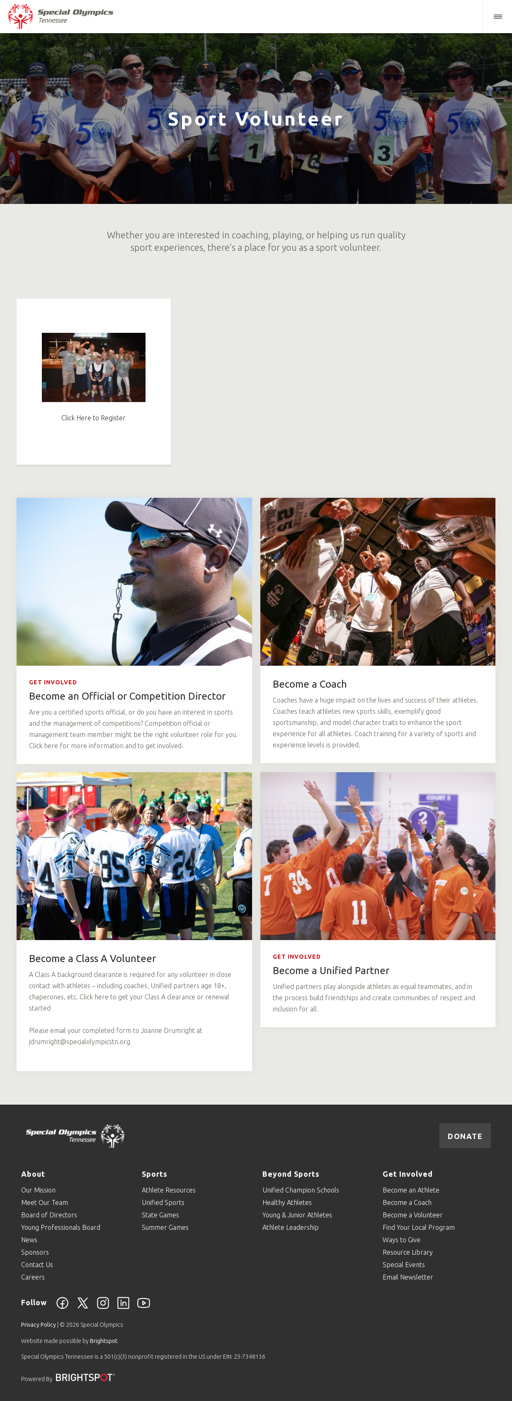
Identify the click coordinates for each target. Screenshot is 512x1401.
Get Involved (53, 682)
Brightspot (103, 1341)
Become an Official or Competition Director (127, 696)
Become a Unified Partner (331, 970)
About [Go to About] (33, 1174)
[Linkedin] (123, 1307)
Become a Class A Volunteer (92, 958)
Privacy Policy (38, 1324)
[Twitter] (82, 1307)
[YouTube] (143, 1307)
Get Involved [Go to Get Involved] (408, 1174)
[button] (497, 16)
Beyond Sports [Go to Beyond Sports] (291, 1174)
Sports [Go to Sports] (154, 1174)
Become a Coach (310, 684)
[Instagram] (103, 1307)
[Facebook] (62, 1307)
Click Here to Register (93, 418)
